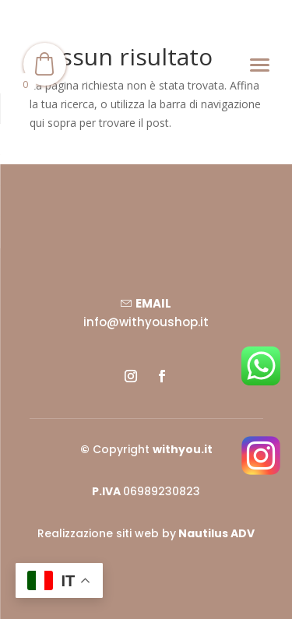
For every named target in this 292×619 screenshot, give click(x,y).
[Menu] (259, 64)
